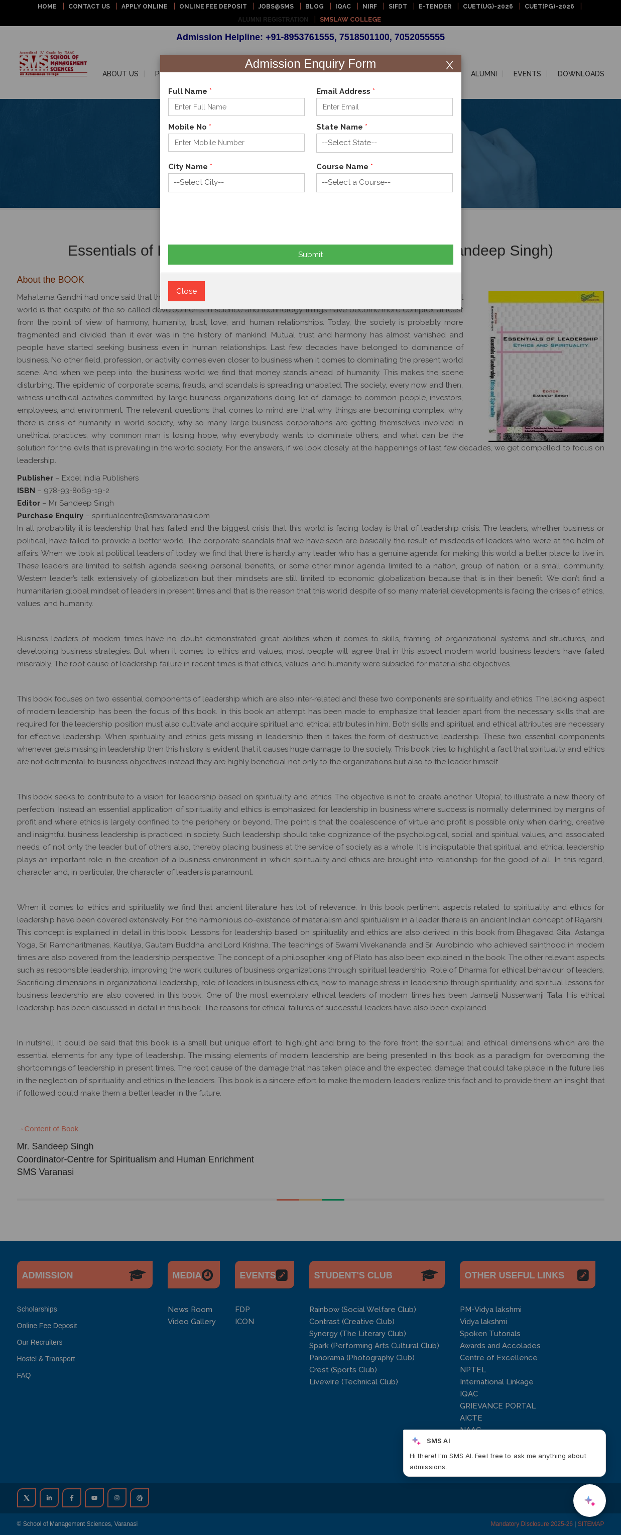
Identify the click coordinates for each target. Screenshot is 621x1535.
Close (186, 291)
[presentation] (244, 225)
